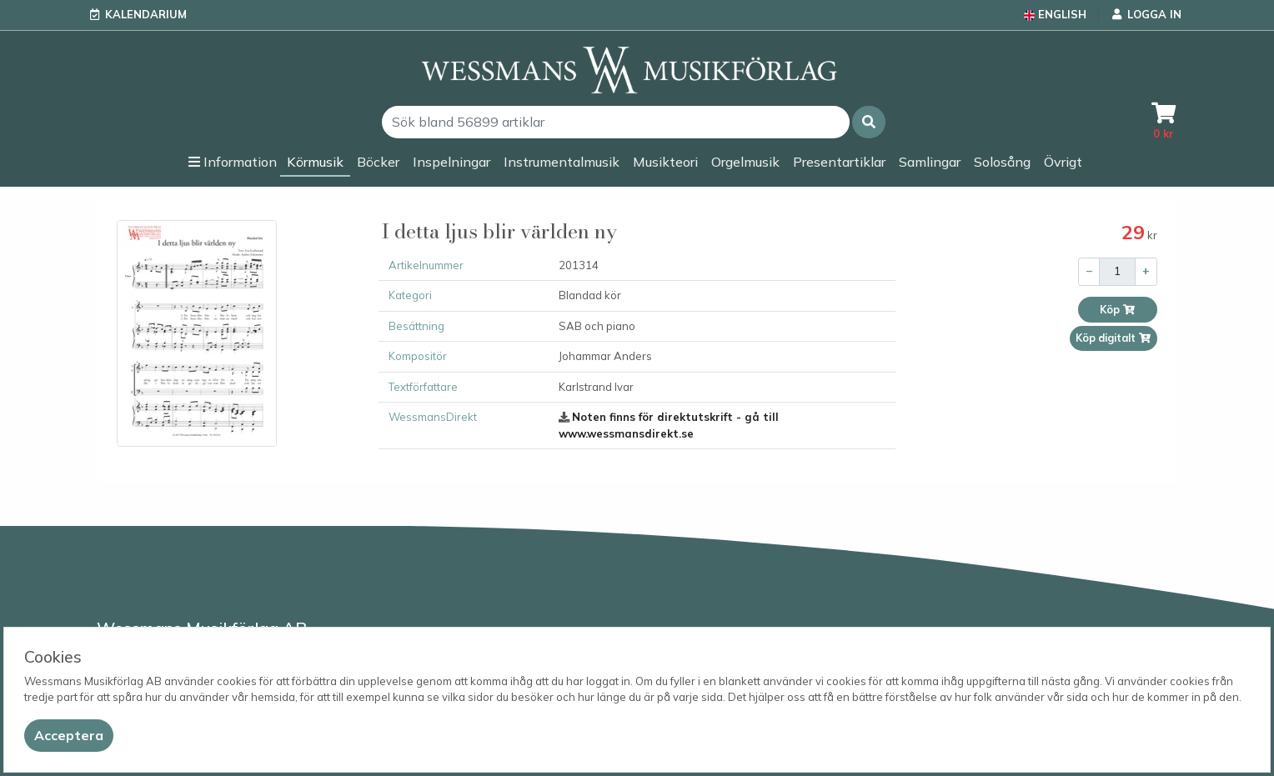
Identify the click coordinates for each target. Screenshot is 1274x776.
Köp (1118, 309)
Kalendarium (146, 14)
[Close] (68, 735)
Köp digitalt (1113, 338)
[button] (868, 122)
